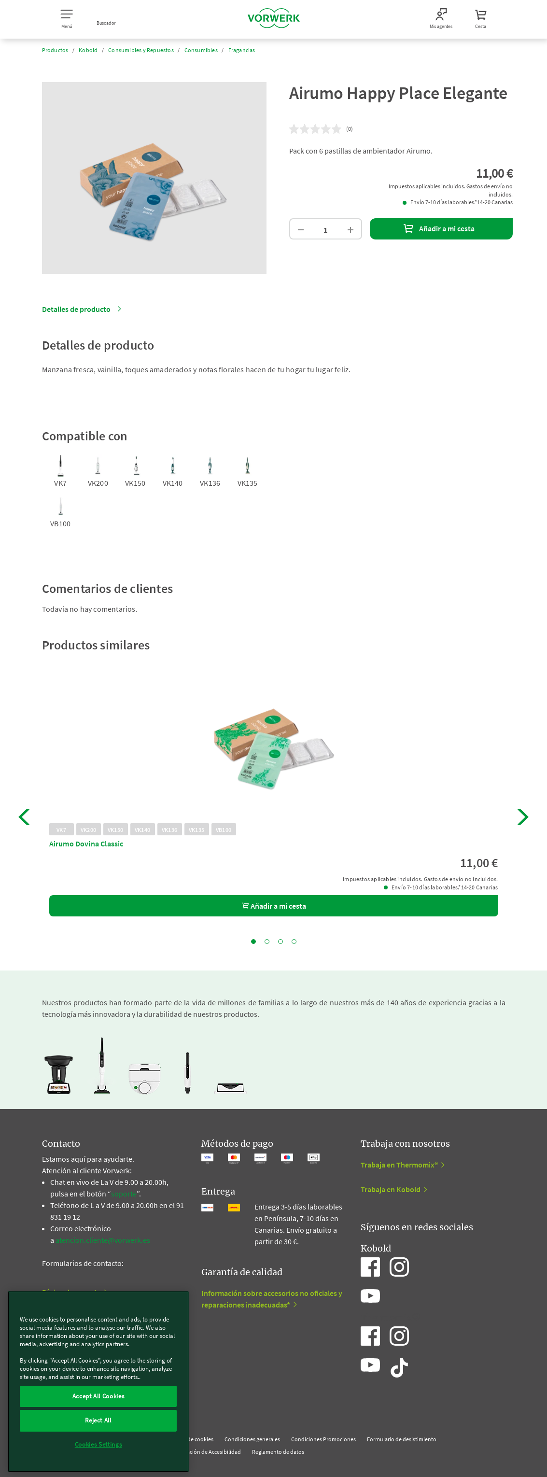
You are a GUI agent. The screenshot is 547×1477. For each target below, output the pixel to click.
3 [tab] (280, 941)
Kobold (88, 50)
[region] (98, 1381)
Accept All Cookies (98, 1396)
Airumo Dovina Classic (86, 843)
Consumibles (201, 50)
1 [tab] (253, 941)
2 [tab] (267, 941)
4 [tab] (294, 941)
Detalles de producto (76, 309)
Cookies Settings (98, 1444)
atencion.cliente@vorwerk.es (103, 1240)
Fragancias (241, 50)
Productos (55, 50)
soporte (124, 1193)
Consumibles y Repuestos (141, 50)
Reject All (98, 1420)
